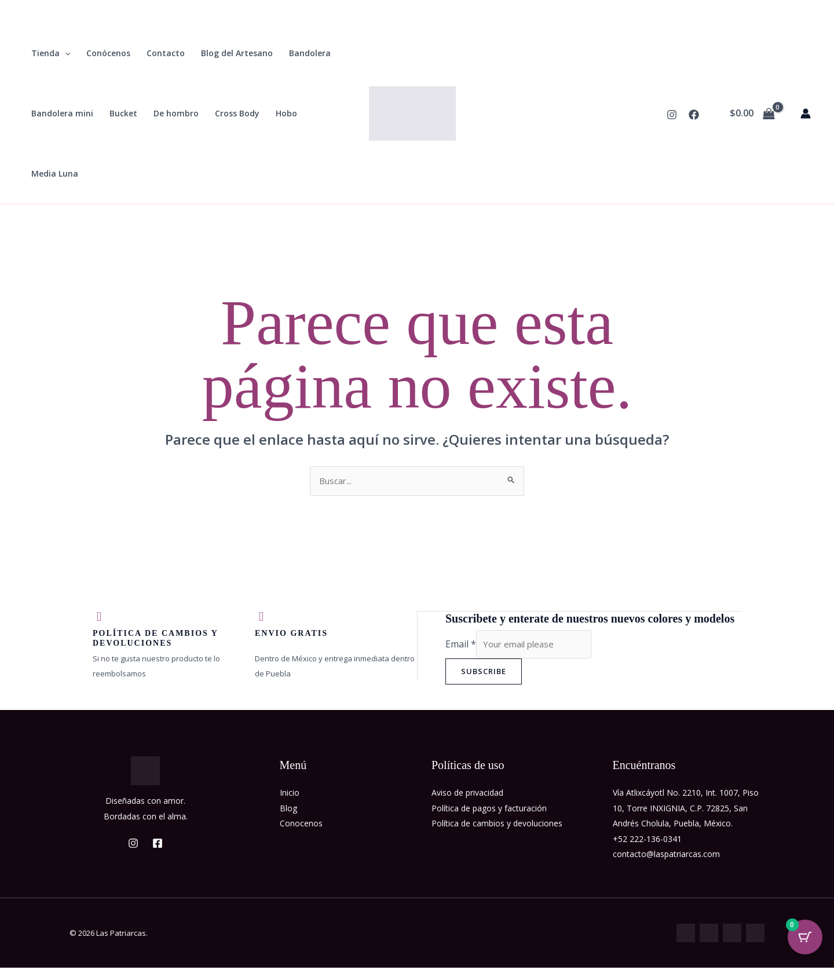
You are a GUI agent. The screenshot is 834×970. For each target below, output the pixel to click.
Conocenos (301, 825)
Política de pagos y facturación (489, 810)
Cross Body (237, 113)
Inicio (289, 794)
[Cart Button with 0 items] (805, 941)
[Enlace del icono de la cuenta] (805, 113)
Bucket (123, 113)
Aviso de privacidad (467, 794)
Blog (288, 810)
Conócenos (108, 52)
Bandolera (310, 52)
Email (460, 645)
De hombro (176, 113)
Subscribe (483, 673)
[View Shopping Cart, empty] (752, 113)
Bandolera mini (62, 113)
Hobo (286, 113)
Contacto (166, 52)
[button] (65, 53)
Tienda (50, 53)
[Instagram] (672, 114)
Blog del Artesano (237, 52)
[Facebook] (694, 114)
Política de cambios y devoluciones (496, 825)
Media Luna (54, 173)
